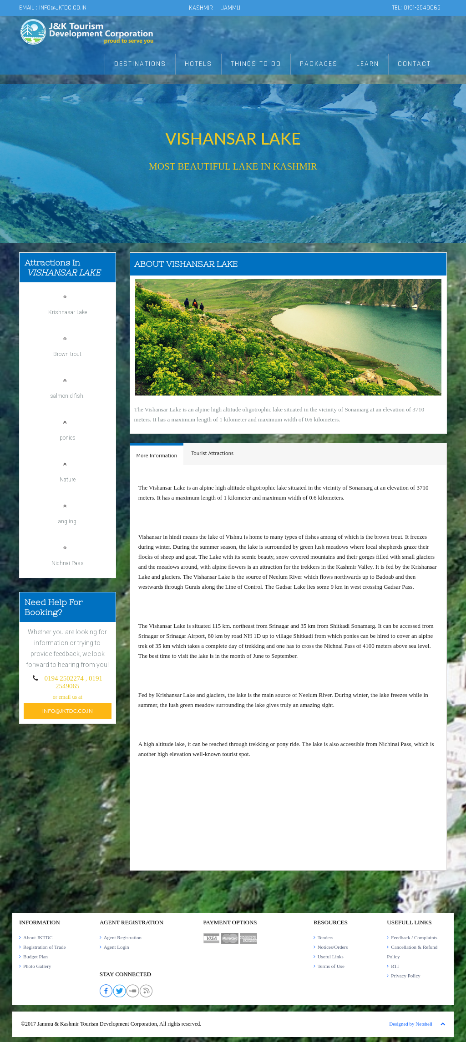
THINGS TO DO (256, 64)
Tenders (326, 937)
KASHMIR (201, 8)
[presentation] (157, 455)
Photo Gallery (37, 966)
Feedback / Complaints (414, 937)
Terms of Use (331, 966)
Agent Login (116, 947)
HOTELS (198, 64)
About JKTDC (37, 937)
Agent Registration (123, 937)
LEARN (367, 64)
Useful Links (331, 956)
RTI (395, 966)
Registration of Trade (44, 947)
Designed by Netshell (410, 1024)
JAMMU (230, 8)
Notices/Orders (333, 947)
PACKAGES (319, 64)
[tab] (157, 454)
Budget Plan (35, 956)
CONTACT (414, 64)
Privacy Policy (405, 975)
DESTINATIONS (140, 64)
